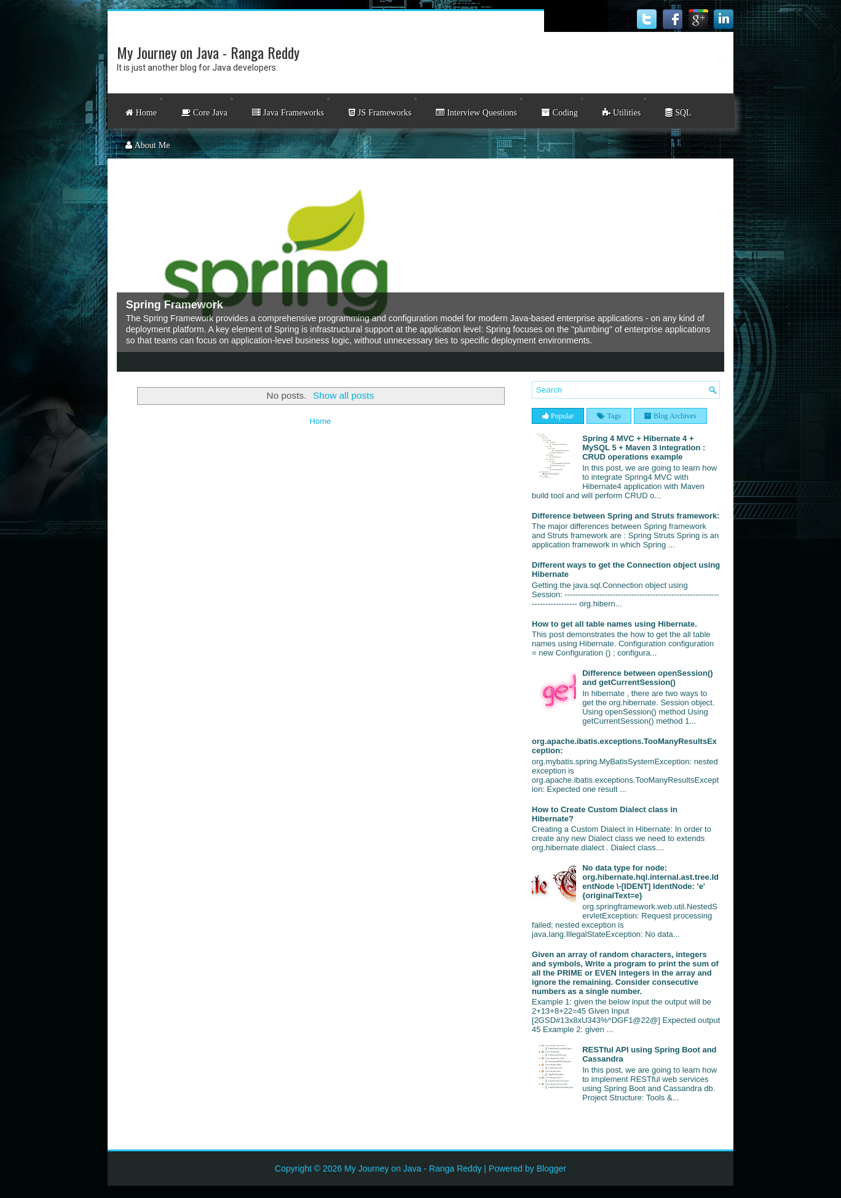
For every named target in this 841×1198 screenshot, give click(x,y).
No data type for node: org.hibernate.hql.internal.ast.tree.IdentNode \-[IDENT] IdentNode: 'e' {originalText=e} (650, 881)
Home (320, 421)
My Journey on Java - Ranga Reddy (208, 52)
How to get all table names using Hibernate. (614, 623)
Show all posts (343, 395)
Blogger (551, 1168)
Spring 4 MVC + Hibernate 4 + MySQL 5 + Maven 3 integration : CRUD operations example (643, 447)
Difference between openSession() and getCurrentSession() (647, 677)
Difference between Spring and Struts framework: (626, 515)
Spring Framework (174, 305)
